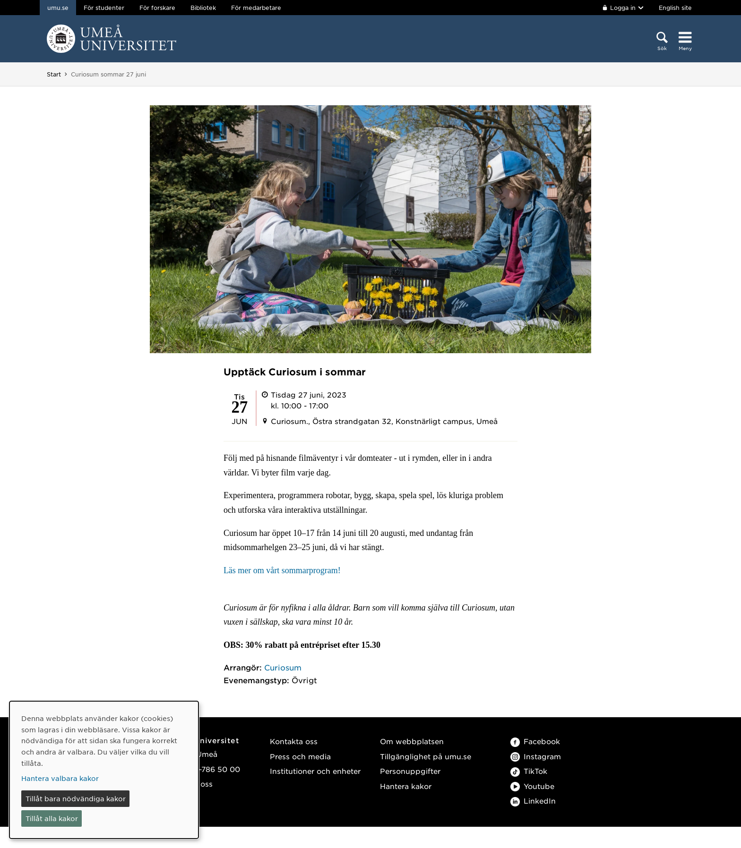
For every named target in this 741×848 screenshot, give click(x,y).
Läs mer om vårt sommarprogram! (282, 570)
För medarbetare (256, 7)
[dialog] (103, 770)
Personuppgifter (410, 770)
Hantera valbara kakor (60, 778)
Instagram (535, 756)
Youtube (532, 785)
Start (54, 74)
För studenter (104, 7)
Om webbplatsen (412, 741)
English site (675, 7)
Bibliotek (203, 7)
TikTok (528, 770)
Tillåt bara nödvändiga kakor (76, 798)
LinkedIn (533, 800)
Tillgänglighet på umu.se (425, 756)
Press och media (300, 756)
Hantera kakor (405, 785)
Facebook (535, 741)
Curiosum (283, 667)
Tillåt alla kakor (52, 818)
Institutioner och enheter (315, 770)
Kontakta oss (294, 741)
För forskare (157, 7)
